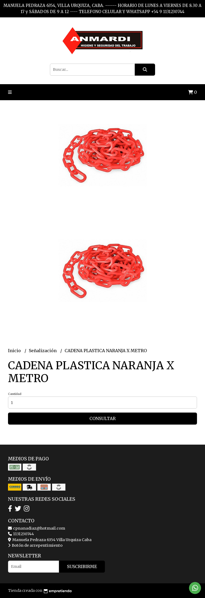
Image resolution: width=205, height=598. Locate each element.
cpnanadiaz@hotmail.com (36, 528)
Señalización (43, 350)
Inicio (15, 350)
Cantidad (14, 394)
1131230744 (21, 533)
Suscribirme (82, 566)
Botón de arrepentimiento (35, 545)
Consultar (102, 418)
